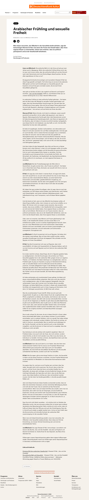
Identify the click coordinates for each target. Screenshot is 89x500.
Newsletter (39, 482)
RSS (37, 485)
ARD (33, 497)
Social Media (57, 480)
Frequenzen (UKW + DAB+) (25, 480)
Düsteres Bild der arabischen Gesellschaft (35, 451)
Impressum (59, 495)
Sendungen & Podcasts (27, 12)
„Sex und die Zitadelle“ (36, 93)
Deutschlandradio (76, 478)
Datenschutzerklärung (33, 495)
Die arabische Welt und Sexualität (33, 455)
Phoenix (43, 497)
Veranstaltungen (40, 487)
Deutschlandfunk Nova (49, 2)
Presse (73, 480)
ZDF (38, 497)
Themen (7, 12)
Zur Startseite (27, 466)
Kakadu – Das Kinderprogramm (9, 485)
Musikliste (37, 12)
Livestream (21, 478)
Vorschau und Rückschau (7, 478)
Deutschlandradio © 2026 (44, 494)
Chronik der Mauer (58, 497)
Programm (15, 12)
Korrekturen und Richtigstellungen (76, 487)
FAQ (37, 478)
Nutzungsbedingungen (47, 495)
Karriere (74, 482)
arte (49, 497)
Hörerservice (57, 478)
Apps (37, 480)
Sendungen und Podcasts (7, 480)
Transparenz (75, 485)
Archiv (44, 12)
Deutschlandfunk (38, 2)
